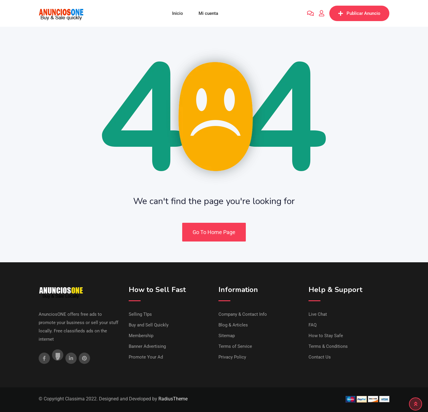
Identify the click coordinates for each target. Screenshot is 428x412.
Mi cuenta (208, 13)
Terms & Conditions (328, 346)
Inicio (177, 13)
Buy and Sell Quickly (149, 325)
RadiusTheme (173, 399)
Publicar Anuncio (359, 13)
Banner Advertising (147, 346)
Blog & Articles (233, 325)
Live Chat (318, 314)
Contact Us (320, 357)
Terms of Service (235, 346)
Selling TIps (140, 314)
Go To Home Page (214, 232)
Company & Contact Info (242, 314)
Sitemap (226, 335)
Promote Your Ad (146, 357)
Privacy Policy (232, 357)
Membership (141, 335)
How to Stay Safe (326, 335)
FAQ (313, 325)
